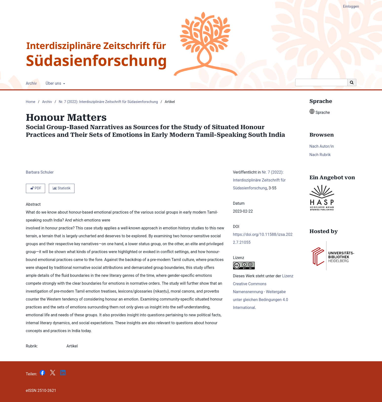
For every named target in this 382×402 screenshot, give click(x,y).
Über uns (53, 83)
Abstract (33, 204)
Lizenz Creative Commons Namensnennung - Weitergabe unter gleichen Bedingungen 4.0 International (263, 292)
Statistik (62, 188)
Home (31, 102)
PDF (35, 188)
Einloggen (349, 6)
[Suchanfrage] (321, 82)
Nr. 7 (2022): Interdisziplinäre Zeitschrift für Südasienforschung (108, 102)
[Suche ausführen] (351, 82)
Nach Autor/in (321, 146)
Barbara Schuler (40, 172)
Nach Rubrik (320, 154)
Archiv (30, 83)
